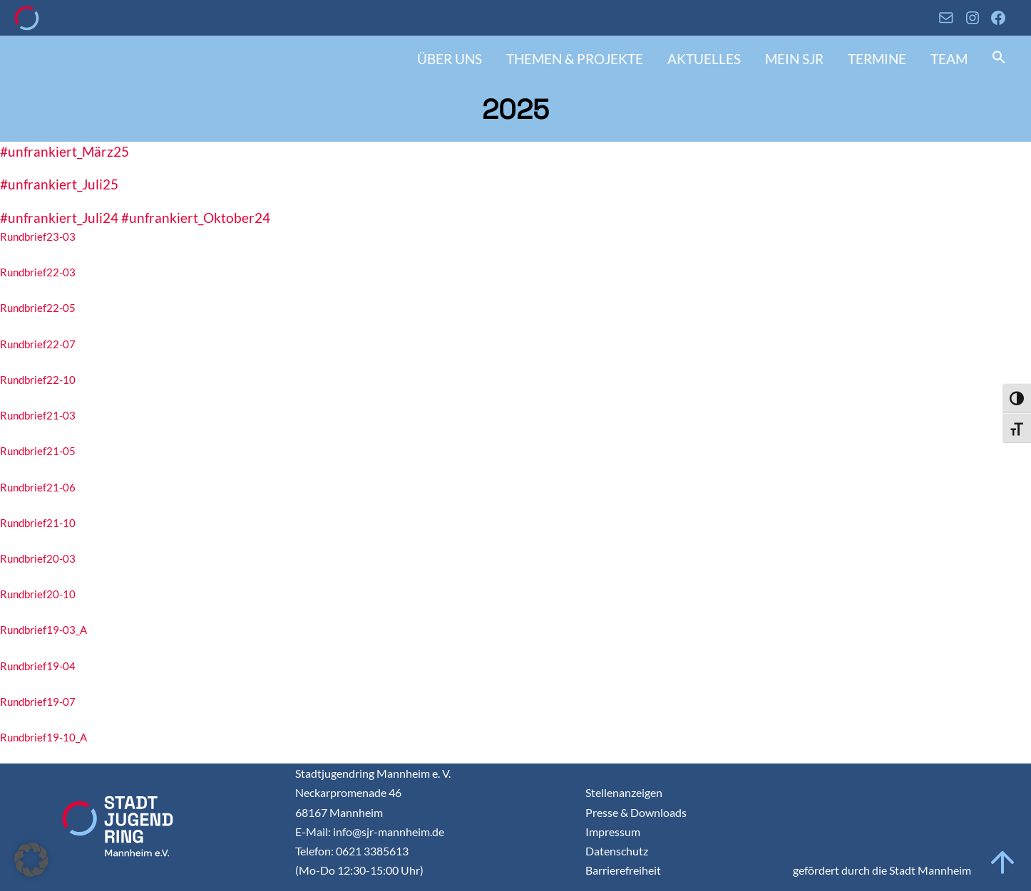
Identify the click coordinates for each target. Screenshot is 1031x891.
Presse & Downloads (636, 812)
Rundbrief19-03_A (43, 629)
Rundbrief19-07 (38, 701)
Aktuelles (704, 59)
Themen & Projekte (574, 59)
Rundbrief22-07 (38, 344)
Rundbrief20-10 (38, 594)
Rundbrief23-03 (38, 236)
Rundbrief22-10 (38, 379)
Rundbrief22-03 (38, 272)
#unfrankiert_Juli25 (59, 184)
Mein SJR (794, 59)
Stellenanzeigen (623, 792)
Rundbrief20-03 (38, 558)
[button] (999, 59)
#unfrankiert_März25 (64, 151)
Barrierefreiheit (623, 870)
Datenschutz (616, 851)
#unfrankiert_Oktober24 (195, 217)
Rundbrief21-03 (38, 415)
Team (949, 59)
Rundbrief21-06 (38, 487)
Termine (877, 59)
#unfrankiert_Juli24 (59, 217)
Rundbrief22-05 (38, 307)
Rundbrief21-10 (38, 522)
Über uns (449, 59)
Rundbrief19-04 (38, 666)
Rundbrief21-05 (38, 450)
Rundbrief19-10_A (43, 737)
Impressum (612, 831)
